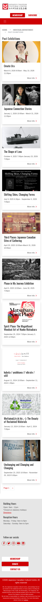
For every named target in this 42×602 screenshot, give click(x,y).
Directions (7, 513)
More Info (32, 78)
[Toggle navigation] (5, 21)
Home (4, 30)
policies (26, 600)
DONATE (15, 563)
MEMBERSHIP (17, 15)
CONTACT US (15, 569)
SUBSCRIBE (32, 15)
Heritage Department (23, 30)
